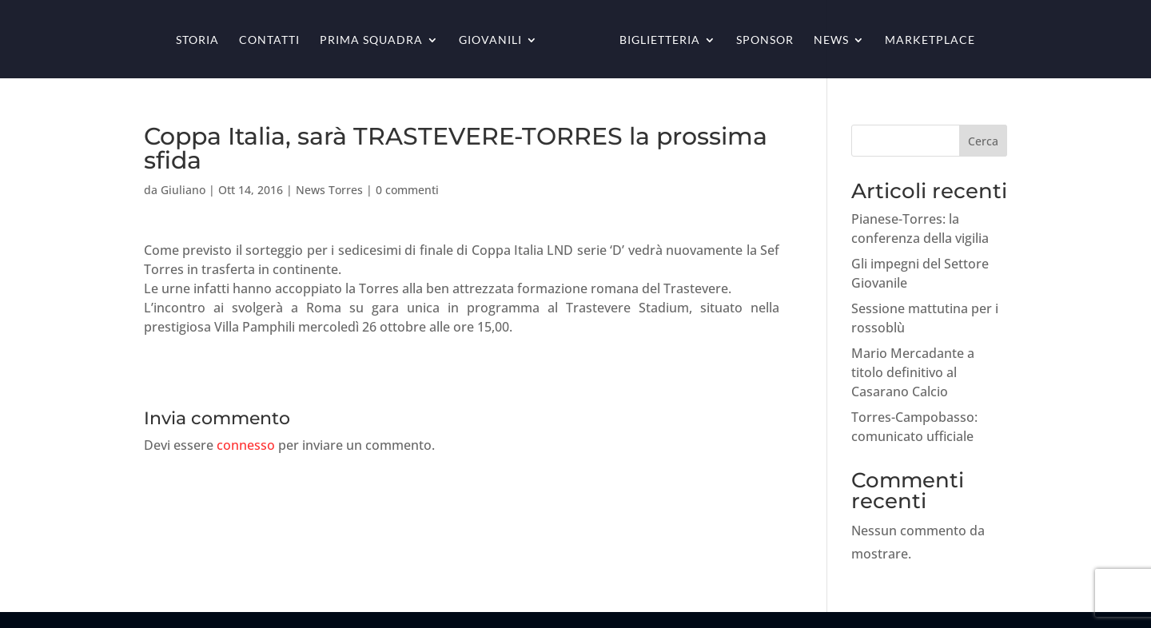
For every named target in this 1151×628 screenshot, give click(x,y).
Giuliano (183, 189)
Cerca (983, 141)
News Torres (329, 189)
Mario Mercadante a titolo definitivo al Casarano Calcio (912, 372)
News (831, 40)
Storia (197, 40)
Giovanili (490, 40)
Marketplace (930, 40)
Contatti (269, 40)
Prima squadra (371, 40)
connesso (246, 445)
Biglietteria (659, 40)
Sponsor (765, 40)
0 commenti (407, 189)
